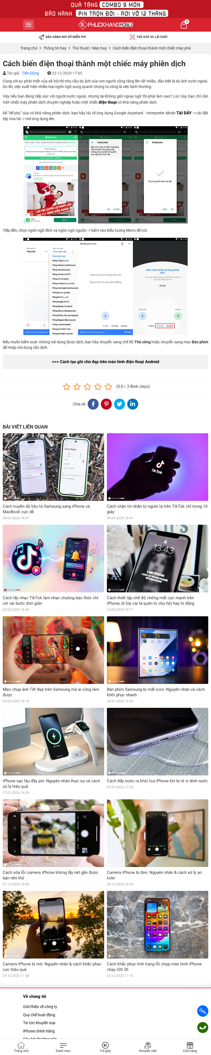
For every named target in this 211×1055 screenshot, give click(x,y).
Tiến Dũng (30, 73)
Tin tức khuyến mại (39, 1023)
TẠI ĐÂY (184, 113)
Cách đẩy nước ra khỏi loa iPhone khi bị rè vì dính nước (157, 780)
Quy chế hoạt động (39, 1015)
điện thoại (108, 102)
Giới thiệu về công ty (40, 1006)
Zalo (203, 1011)
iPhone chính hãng (39, 1031)
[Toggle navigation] (63, 1047)
